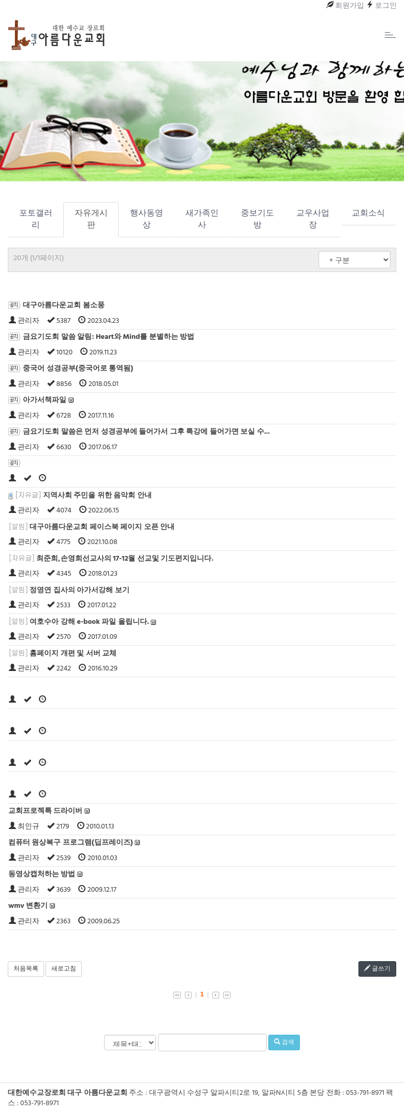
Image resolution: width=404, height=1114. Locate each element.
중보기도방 (257, 219)
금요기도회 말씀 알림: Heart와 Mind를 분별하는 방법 (108, 337)
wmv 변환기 (28, 906)
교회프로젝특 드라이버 (45, 811)
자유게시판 (91, 219)
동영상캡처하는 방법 (42, 874)
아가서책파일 (44, 400)
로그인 (381, 6)
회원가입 (345, 6)
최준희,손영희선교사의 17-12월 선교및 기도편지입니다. (124, 559)
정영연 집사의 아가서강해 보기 (79, 590)
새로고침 (63, 969)
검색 (284, 1042)
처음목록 (25, 969)
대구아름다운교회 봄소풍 (64, 305)
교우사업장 (312, 219)
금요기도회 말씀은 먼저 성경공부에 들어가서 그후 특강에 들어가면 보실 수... (146, 432)
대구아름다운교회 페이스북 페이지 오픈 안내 (102, 527)
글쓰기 (377, 969)
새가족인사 (202, 219)
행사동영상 (146, 219)
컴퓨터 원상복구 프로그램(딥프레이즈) (70, 843)
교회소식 (368, 213)
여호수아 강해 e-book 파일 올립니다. (89, 622)
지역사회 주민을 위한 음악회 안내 (97, 496)
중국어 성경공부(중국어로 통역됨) (78, 369)
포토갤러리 (35, 219)
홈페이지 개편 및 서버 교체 (73, 654)
